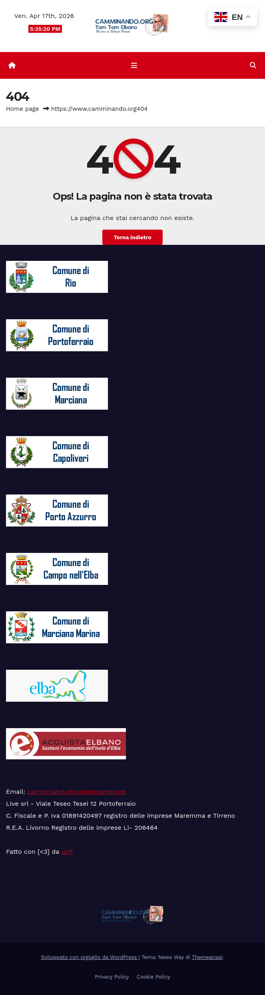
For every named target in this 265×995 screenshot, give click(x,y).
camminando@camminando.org (77, 791)
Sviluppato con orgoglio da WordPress (90, 957)
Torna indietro (132, 237)
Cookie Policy (153, 977)
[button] (253, 65)
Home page (22, 108)
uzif (67, 851)
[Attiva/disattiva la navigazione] (133, 65)
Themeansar (207, 957)
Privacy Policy (112, 977)
